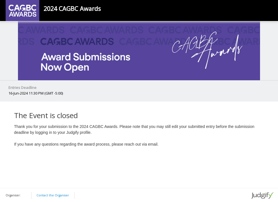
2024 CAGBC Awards (72, 9)
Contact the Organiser (53, 195)
